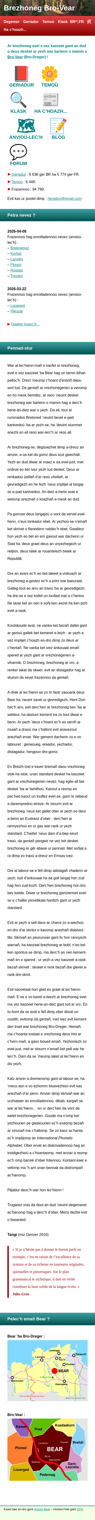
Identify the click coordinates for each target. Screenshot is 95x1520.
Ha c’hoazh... (15, 30)
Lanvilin (16, 259)
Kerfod (15, 254)
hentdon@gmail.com (65, 199)
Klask (63, 22)
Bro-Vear (15, 57)
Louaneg (17, 306)
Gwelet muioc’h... (25, 324)
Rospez (16, 270)
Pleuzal (16, 311)
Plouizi (15, 265)
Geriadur (31, 22)
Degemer (11, 22)
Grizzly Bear (42, 1509)
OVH (80, 1509)
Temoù (48, 22)
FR (81, 22)
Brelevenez (19, 248)
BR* (73, 22)
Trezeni (16, 276)
